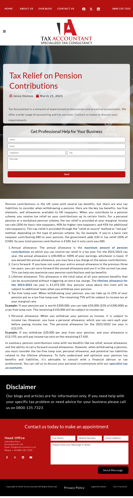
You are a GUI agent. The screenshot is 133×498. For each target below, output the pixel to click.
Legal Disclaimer (99, 486)
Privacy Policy (74, 487)
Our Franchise (120, 486)
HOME (9, 8)
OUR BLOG (45, 8)
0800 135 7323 (121, 8)
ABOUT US (26, 8)
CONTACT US (65, 8)
